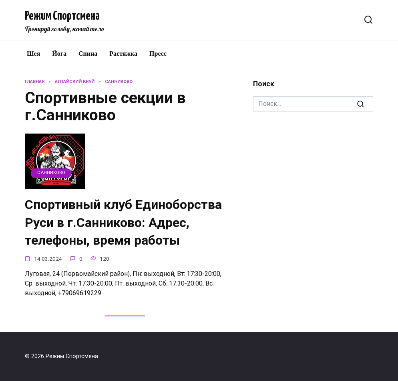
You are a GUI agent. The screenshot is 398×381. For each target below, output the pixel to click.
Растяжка (123, 53)
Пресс (158, 53)
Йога (59, 53)
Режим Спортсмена (62, 16)
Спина (87, 53)
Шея (33, 53)
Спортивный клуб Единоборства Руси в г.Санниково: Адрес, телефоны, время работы (123, 222)
